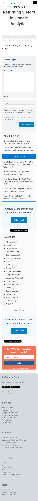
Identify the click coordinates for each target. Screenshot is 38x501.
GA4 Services (7, 410)
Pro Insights (6, 420)
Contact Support (7, 490)
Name (6, 96)
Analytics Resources (9, 495)
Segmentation (11, 291)
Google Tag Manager (13, 278)
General (9, 268)
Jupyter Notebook (12, 284)
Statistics (9, 294)
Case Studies (7, 422)
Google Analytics (12, 271)
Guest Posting (19, 310)
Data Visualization (12, 255)
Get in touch (19, 220)
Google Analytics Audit (10, 413)
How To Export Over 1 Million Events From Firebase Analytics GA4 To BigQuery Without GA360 (18, 164)
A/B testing (10, 242)
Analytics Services (8, 408)
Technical (9, 301)
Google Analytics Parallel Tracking (14, 440)
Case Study (10, 248)
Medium (9, 288)
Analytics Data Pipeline (10, 438)
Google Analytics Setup (10, 415)
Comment (8, 71)
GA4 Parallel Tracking (9, 442)
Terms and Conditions (9, 470)
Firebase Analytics (12, 258)
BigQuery (9, 245)
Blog (3, 465)
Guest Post (10, 281)
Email (6, 103)
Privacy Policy (7, 472)
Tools (8, 304)
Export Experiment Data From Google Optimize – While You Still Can (17, 197)
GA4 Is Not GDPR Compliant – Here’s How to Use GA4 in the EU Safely (18, 190)
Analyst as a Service (9, 418)
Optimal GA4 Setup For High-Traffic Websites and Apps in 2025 (16, 173)
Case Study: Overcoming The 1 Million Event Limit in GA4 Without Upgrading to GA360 (18, 181)
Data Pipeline (10, 252)
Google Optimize (12, 275)
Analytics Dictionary (9, 492)
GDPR (8, 265)
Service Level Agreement (11, 475)
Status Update (11, 297)
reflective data (8, 3)
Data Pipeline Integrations (11, 445)
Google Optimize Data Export (12, 447)
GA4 (7, 261)
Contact (4, 462)
